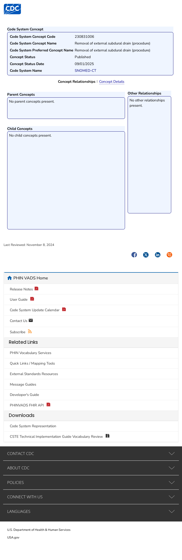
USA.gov (13, 537)
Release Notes (24, 289)
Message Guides (23, 384)
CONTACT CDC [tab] (20, 453)
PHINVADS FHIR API (30, 405)
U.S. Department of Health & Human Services (38, 530)
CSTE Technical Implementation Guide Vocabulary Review (60, 436)
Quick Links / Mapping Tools (32, 363)
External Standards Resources (34, 373)
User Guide (22, 299)
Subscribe (21, 332)
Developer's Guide (24, 394)
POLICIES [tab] (15, 482)
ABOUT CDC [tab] (18, 468)
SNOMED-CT (85, 70)
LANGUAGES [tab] (18, 511)
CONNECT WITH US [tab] (25, 496)
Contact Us (21, 321)
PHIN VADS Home (30, 278)
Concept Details (111, 81)
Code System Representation (33, 426)
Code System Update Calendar (38, 310)
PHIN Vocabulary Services (30, 352)
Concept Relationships (76, 81)
